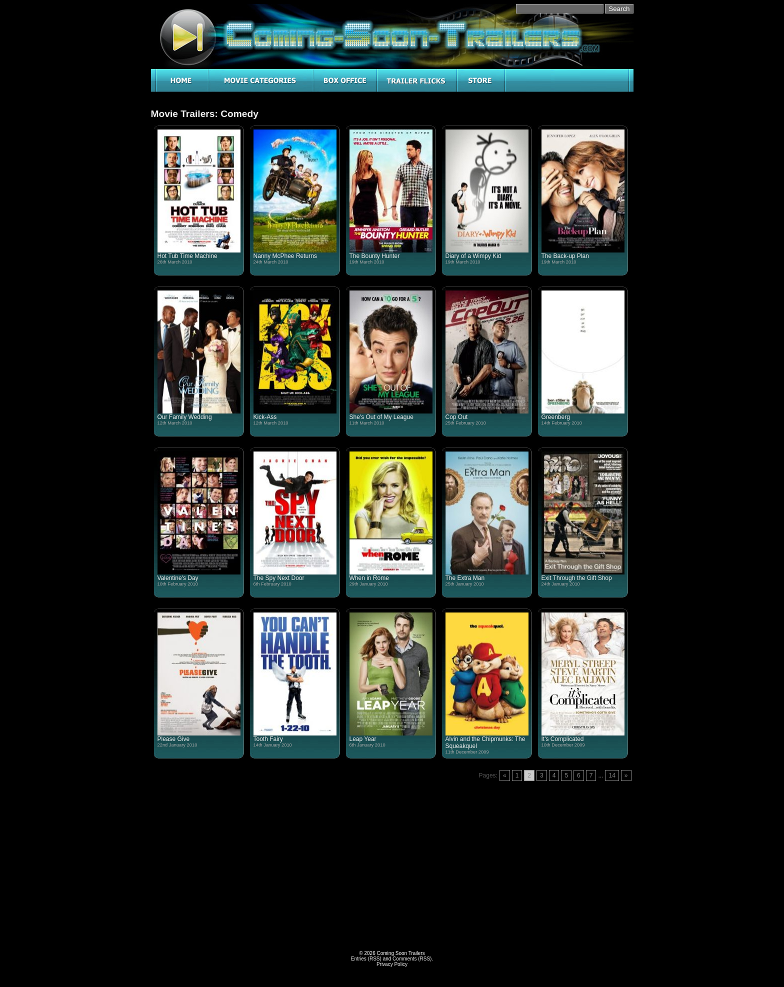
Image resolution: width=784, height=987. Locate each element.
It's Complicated (563, 739)
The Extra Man (465, 578)
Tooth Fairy (268, 739)
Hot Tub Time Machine (188, 256)
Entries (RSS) (366, 959)
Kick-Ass (265, 417)
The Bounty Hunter (375, 256)
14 (611, 775)
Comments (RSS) (412, 959)
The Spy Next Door (279, 578)
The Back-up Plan (565, 256)
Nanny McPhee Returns (285, 256)
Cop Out (457, 417)
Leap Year (363, 739)
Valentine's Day (178, 578)
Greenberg (556, 417)
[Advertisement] (271, 854)
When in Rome (369, 578)
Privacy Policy (392, 964)
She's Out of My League (382, 417)
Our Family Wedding (185, 417)
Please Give (174, 739)
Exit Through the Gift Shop (577, 578)
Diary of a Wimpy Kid (474, 256)
